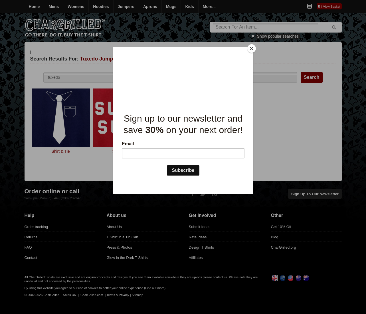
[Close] (251, 48)
